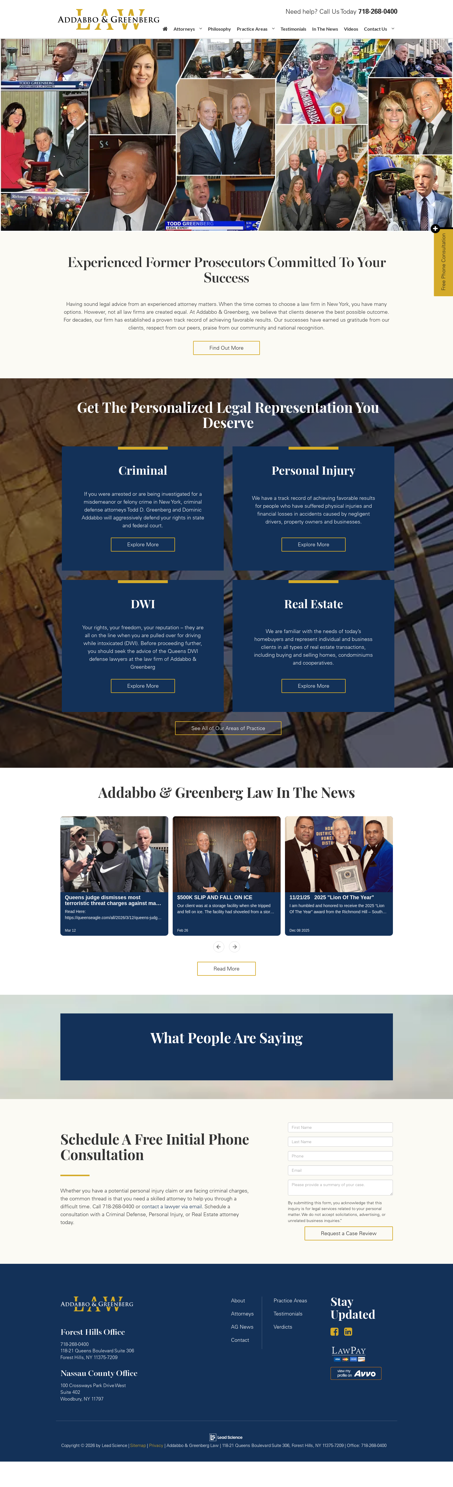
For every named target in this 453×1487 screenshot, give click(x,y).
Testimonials (293, 29)
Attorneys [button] (184, 29)
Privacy (156, 1445)
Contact (240, 1340)
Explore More (143, 544)
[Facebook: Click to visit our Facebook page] (336, 1332)
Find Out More (226, 347)
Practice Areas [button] (252, 29)
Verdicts (283, 1326)
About (238, 1300)
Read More (226, 968)
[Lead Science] (225, 1436)
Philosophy (219, 29)
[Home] (165, 31)
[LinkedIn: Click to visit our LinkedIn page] (350, 1332)
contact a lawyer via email (172, 1206)
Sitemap (138, 1445)
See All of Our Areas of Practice (228, 728)
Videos (351, 29)
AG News (242, 1326)
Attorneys (242, 1313)
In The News (325, 29)
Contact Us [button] (375, 29)
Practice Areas (290, 1300)
